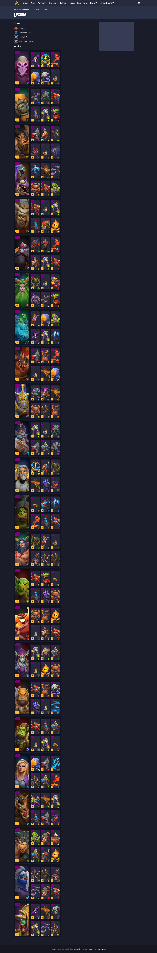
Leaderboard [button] (106, 2)
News (25, 2)
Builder (63, 2)
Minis (33, 2)
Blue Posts (82, 2)
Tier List (53, 2)
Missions (42, 2)
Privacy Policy (87, 949)
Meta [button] (92, 2)
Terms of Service (100, 949)
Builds (72, 2)
